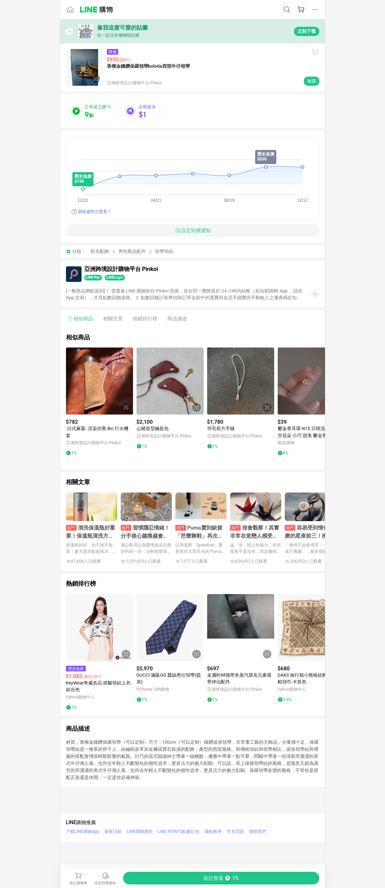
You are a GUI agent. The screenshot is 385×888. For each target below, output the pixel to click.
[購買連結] (221, 878)
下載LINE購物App (82, 831)
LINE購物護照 (139, 831)
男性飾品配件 (132, 251)
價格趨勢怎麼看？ (95, 211)
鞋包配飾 (100, 251)
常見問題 (235, 831)
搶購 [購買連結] (311, 81)
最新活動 (112, 831)
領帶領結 (164, 251)
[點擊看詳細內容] (99, 381)
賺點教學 (213, 831)
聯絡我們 (257, 831)
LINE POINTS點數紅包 (178, 831)
